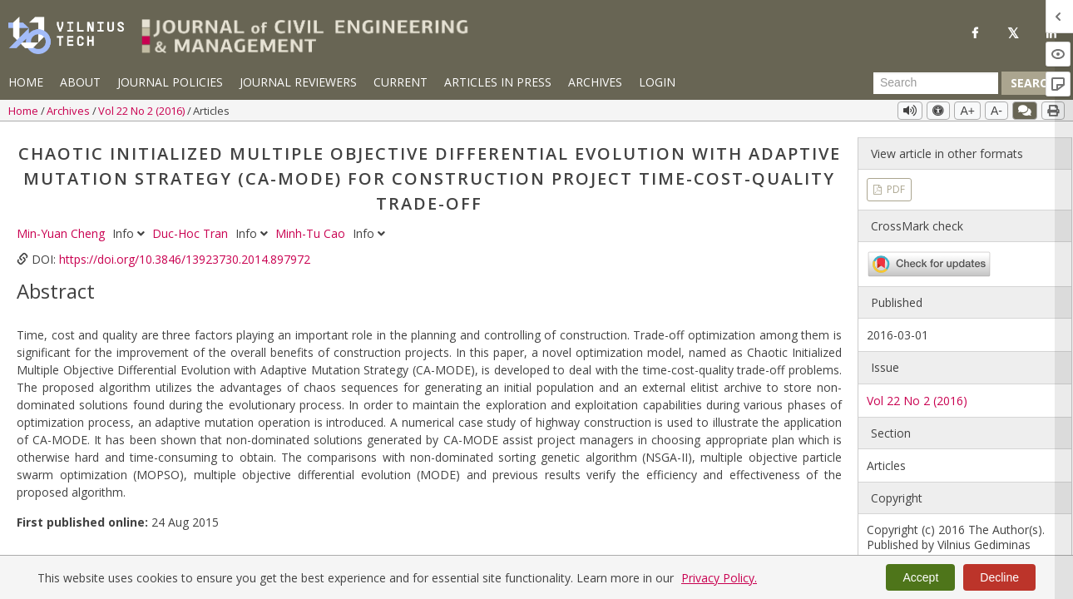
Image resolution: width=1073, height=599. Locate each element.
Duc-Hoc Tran (191, 233)
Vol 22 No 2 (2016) (142, 110)
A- (996, 110)
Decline (999, 577)
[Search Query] (935, 83)
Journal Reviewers (298, 82)
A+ (967, 110)
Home (25, 82)
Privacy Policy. (719, 578)
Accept (920, 577)
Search (1033, 83)
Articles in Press (497, 82)
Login (657, 82)
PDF (894, 189)
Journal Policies (170, 82)
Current (400, 82)
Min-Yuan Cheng (62, 233)
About (80, 82)
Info (130, 233)
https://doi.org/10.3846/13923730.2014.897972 (184, 259)
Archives (595, 82)
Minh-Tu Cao (312, 233)
